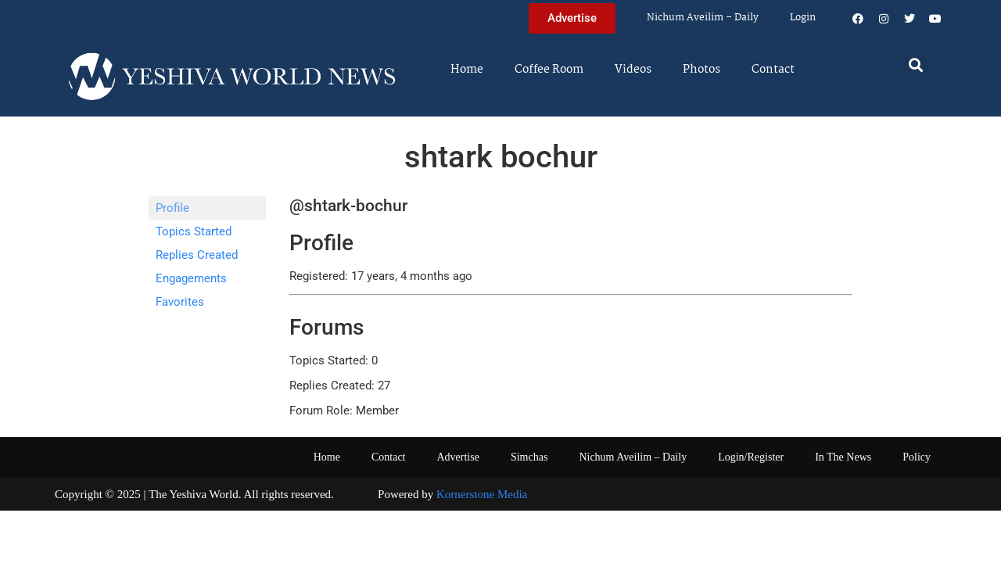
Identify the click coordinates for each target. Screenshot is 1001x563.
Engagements (191, 278)
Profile (172, 208)
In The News (843, 457)
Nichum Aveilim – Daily (703, 17)
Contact (773, 69)
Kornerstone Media (481, 494)
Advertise (457, 457)
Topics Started (193, 231)
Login (803, 17)
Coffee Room (549, 69)
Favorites (180, 302)
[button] (916, 64)
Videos (633, 69)
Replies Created (197, 255)
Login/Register (751, 457)
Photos (701, 69)
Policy (916, 457)
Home (466, 69)
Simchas (529, 457)
